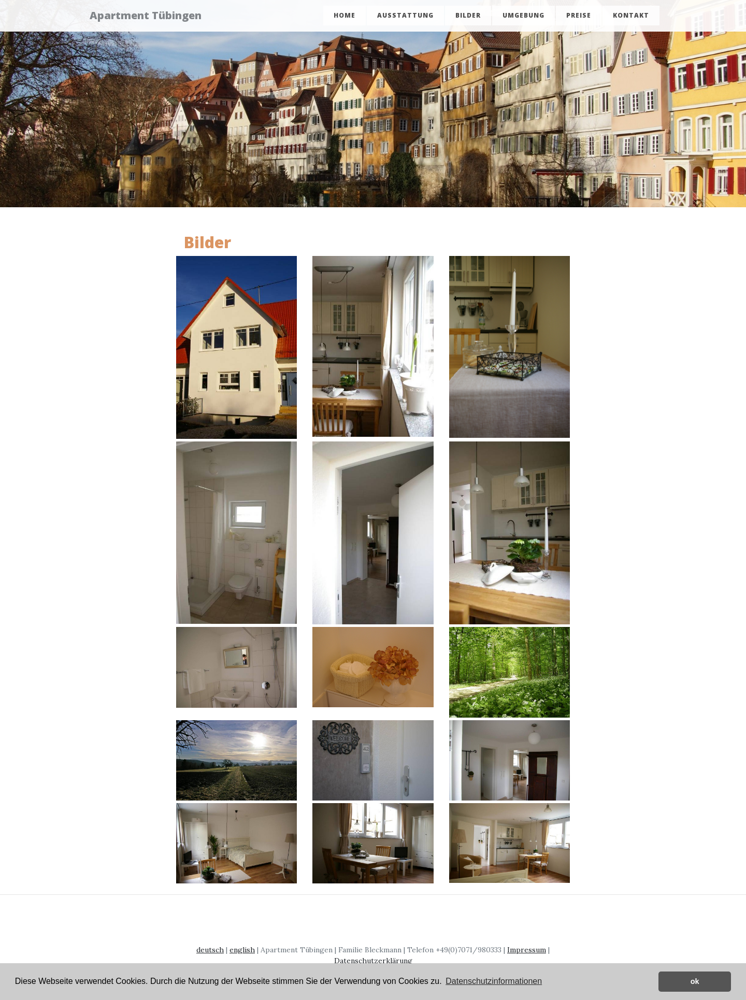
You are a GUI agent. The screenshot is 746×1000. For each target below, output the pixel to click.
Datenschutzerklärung (373, 960)
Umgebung (523, 16)
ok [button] (695, 981)
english (242, 949)
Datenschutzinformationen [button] (494, 981)
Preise (578, 16)
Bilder (468, 16)
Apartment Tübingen (152, 17)
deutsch (210, 949)
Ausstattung (405, 16)
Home (344, 16)
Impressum (526, 949)
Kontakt (631, 16)
